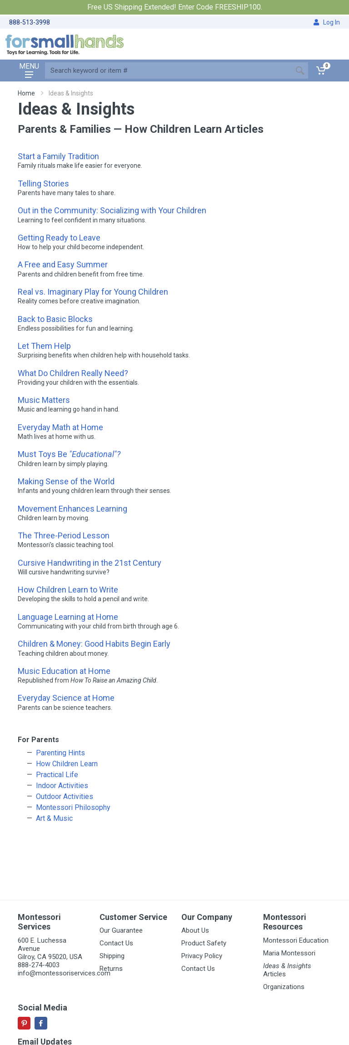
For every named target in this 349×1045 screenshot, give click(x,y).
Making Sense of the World (66, 481)
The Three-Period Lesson (64, 535)
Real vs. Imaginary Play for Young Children (93, 291)
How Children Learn (67, 763)
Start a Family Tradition (58, 156)
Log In (327, 22)
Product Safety (203, 943)
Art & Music (54, 818)
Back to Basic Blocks (55, 319)
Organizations (283, 987)
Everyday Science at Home (66, 698)
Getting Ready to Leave (59, 237)
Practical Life (57, 774)
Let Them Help (44, 346)
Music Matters (44, 400)
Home (26, 93)
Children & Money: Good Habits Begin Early (94, 643)
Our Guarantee (121, 930)
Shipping (112, 956)
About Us (195, 930)
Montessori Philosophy (73, 807)
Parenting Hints (60, 753)
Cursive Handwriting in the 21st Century (89, 563)
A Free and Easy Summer (63, 264)
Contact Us (116, 943)
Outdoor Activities (64, 796)
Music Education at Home (64, 671)
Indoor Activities (62, 785)
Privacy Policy (201, 956)
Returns (111, 969)
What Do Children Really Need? (73, 373)
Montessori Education (296, 940)
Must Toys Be (69, 454)
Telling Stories (43, 183)
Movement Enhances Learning (72, 508)
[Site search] (168, 70)
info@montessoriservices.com (64, 973)
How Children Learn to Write (68, 589)
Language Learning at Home (68, 617)
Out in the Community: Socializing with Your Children (112, 210)
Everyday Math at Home (60, 427)
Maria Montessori (289, 953)
